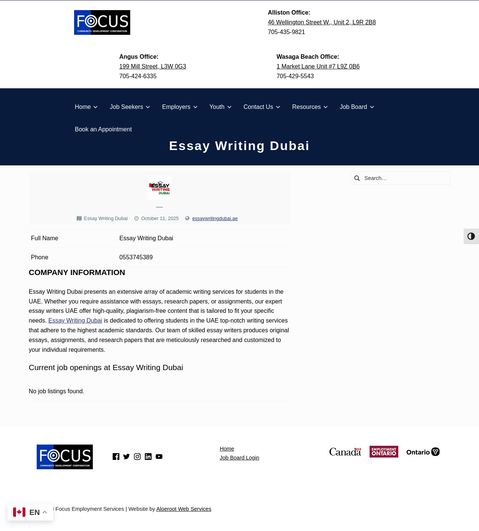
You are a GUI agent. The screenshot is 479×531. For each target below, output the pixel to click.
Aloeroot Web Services (183, 509)
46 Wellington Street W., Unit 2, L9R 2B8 (322, 22)
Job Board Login (239, 458)
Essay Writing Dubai (75, 320)
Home (227, 449)
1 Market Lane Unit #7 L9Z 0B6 (318, 66)
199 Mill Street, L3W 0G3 (152, 66)
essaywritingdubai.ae (215, 218)
